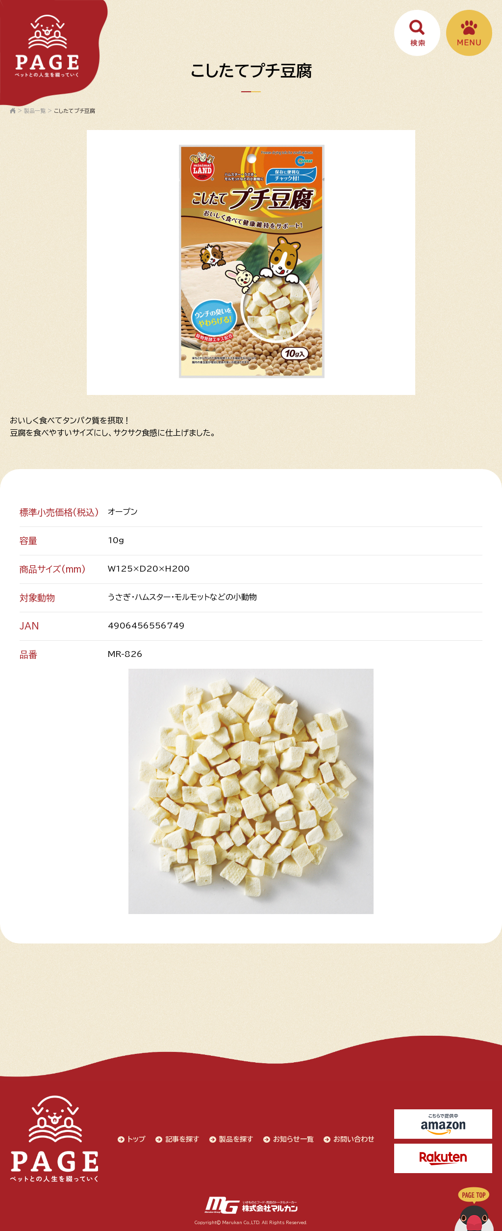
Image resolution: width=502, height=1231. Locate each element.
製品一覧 (35, 110)
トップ (136, 1139)
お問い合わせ (354, 1139)
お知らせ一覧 (293, 1139)
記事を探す (182, 1139)
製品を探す (236, 1139)
